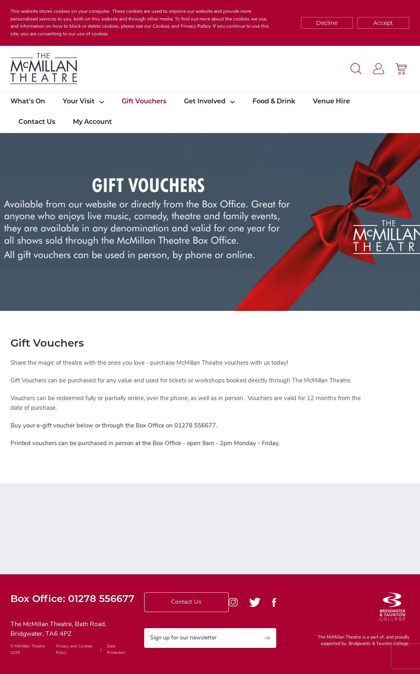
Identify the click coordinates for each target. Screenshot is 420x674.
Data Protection (116, 649)
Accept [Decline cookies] (383, 23)
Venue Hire (331, 102)
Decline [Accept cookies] (326, 23)
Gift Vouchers (144, 102)
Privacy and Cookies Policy (74, 649)
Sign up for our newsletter (210, 638)
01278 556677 (101, 599)
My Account (92, 122)
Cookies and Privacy (174, 26)
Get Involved (209, 102)
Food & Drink (273, 102)
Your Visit (83, 102)
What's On (27, 102)
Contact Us (37, 122)
